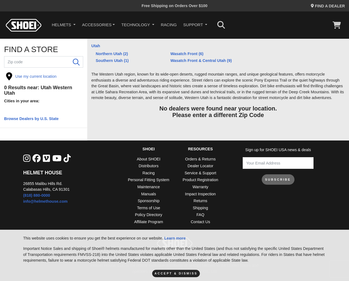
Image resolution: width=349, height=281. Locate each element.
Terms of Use (148, 208)
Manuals (148, 194)
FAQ (200, 215)
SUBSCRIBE (278, 179)
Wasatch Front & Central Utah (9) (201, 60)
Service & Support (200, 173)
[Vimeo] (46, 158)
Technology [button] (136, 24)
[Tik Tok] (67, 158)
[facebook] (36, 158)
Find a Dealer (328, 6)
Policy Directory (148, 215)
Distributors (149, 166)
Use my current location (31, 76)
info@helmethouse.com (45, 201)
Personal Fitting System (148, 180)
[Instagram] (26, 158)
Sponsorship (149, 201)
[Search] (76, 62)
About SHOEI (148, 159)
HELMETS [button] (62, 24)
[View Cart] (338, 25)
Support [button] (193, 24)
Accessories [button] (97, 24)
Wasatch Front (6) (186, 54)
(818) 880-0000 (36, 195)
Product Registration (200, 180)
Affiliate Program (148, 222)
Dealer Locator (200, 166)
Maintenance (148, 187)
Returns (200, 201)
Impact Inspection (200, 194)
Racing (169, 24)
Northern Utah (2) (112, 54)
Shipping (200, 208)
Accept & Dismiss (176, 273)
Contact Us (200, 222)
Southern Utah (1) (112, 60)
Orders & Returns (200, 159)
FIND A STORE (31, 49)
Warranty (200, 187)
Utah (95, 46)
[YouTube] (57, 158)
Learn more (175, 238)
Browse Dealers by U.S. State (31, 118)
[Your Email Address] (278, 163)
